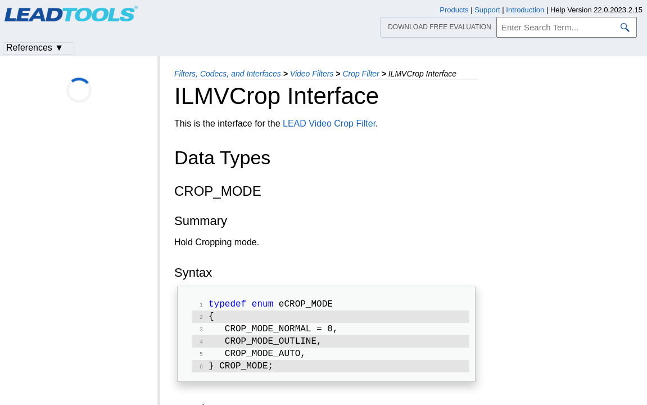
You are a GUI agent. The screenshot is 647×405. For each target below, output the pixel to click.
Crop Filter (360, 73)
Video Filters (312, 73)
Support (487, 10)
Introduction (525, 10)
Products (454, 10)
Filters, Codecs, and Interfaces (227, 73)
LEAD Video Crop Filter (329, 123)
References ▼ (35, 47)
